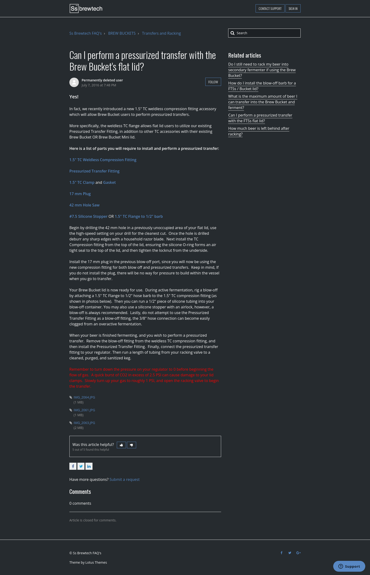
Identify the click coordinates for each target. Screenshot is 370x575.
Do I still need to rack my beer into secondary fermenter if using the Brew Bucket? (262, 70)
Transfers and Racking (161, 33)
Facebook (72, 466)
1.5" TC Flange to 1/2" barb (139, 216)
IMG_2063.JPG (84, 422)
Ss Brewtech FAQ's (85, 33)
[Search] (264, 33)
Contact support (270, 8)
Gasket (109, 182)
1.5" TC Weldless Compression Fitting (102, 159)
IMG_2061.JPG (84, 410)
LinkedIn (88, 466)
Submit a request (124, 479)
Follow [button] (213, 81)
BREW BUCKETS (121, 33)
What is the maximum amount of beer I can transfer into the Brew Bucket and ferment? (262, 102)
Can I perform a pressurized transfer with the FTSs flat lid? (260, 118)
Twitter (80, 466)
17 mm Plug (80, 193)
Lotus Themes (96, 562)
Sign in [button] (293, 8)
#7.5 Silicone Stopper (88, 216)
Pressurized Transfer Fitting (94, 171)
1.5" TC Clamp (81, 182)
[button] (121, 445)
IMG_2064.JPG (84, 397)
